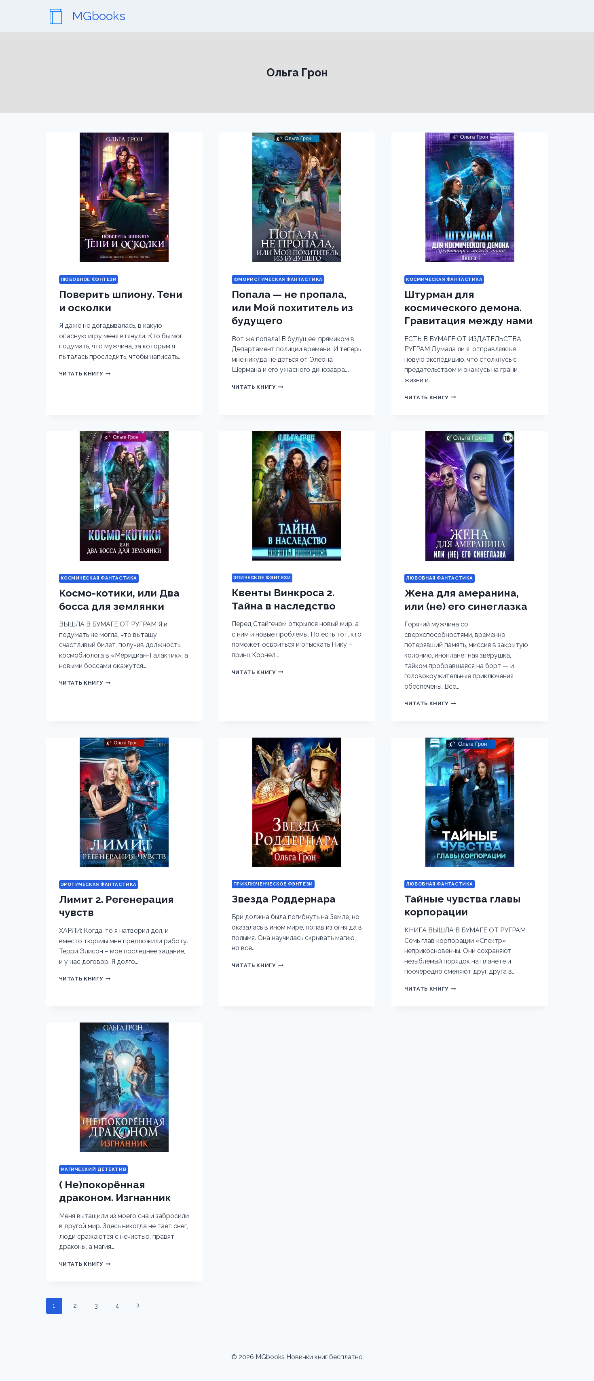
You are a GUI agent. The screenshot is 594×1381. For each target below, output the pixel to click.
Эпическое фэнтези (262, 577)
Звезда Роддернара (284, 899)
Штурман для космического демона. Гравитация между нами (468, 307)
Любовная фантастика (439, 578)
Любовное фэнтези (89, 279)
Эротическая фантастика (99, 884)
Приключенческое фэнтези (273, 884)
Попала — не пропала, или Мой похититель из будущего (292, 307)
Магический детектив (94, 1169)
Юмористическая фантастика (278, 279)
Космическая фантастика (444, 279)
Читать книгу (85, 374)
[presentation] (124, 197)
